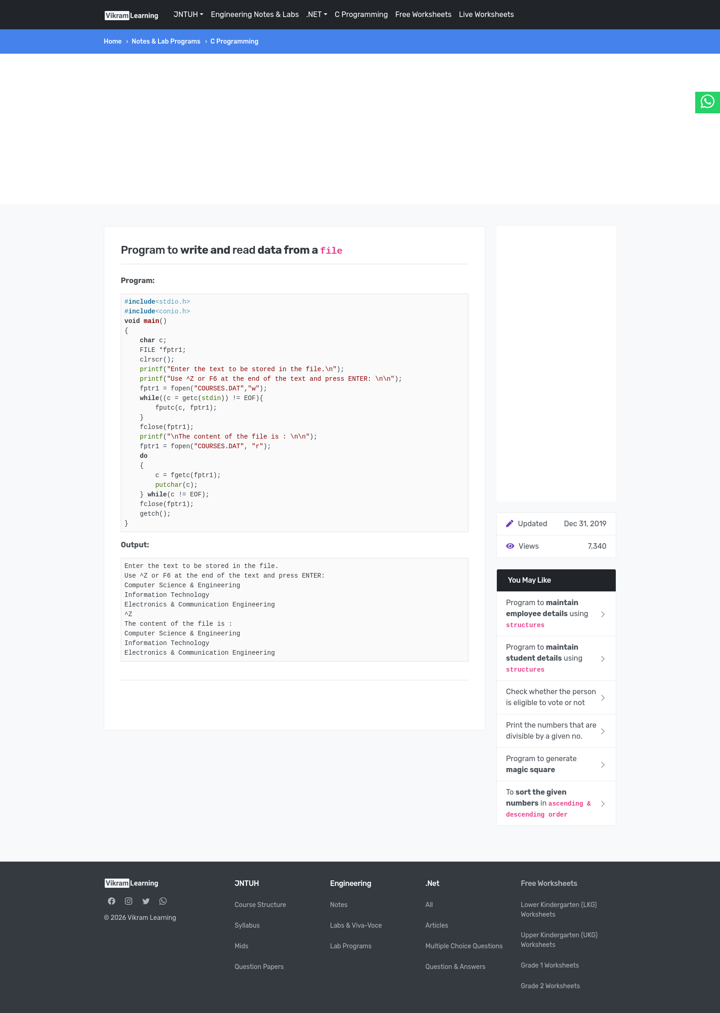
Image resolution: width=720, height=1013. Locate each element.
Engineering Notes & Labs (255, 14)
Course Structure (260, 905)
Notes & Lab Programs (166, 41)
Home (113, 41)
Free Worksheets (423, 14)
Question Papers (259, 967)
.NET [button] (314, 14)
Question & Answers (456, 967)
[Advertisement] (360, 129)
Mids (241, 946)
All (429, 905)
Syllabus (247, 926)
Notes (339, 905)
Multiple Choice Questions (464, 946)
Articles (437, 926)
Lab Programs (350, 946)
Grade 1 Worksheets (550, 965)
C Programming (361, 14)
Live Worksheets (486, 14)
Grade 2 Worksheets (550, 986)
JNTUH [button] (186, 14)
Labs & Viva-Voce (356, 926)
